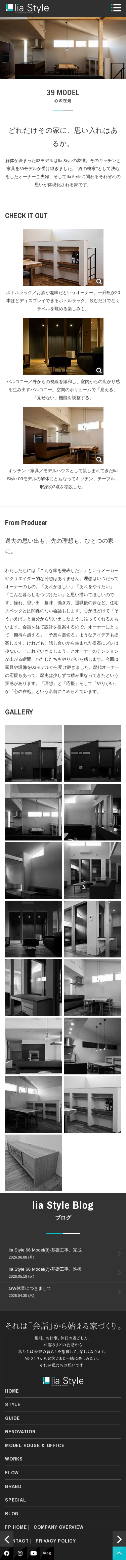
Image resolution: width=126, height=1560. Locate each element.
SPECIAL (15, 1499)
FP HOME (16, 1526)
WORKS (14, 1458)
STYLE (12, 1404)
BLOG (11, 1513)
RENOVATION (20, 1431)
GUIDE (12, 1418)
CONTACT (17, 1540)
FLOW (12, 1472)
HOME (12, 1390)
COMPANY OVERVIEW (58, 1526)
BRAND (13, 1486)
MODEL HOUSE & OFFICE (34, 1445)
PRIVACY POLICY (56, 1540)
